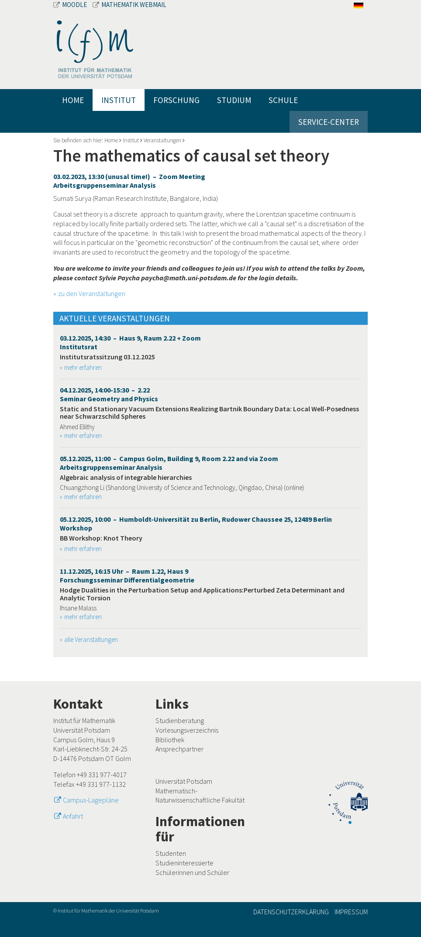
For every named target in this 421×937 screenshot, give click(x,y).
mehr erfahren (83, 367)
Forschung (176, 100)
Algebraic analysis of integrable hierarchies (126, 477)
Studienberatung (179, 720)
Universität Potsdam (183, 781)
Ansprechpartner (179, 748)
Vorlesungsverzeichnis (186, 730)
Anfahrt (73, 816)
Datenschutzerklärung (291, 911)
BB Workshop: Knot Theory (101, 538)
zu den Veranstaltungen (91, 293)
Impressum (351, 911)
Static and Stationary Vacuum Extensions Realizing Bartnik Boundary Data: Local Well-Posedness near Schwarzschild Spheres (209, 412)
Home (73, 100)
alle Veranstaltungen (91, 639)
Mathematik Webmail (129, 4)
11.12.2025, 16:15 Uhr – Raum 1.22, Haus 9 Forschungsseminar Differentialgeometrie (127, 575)
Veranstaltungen (162, 140)
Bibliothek (169, 739)
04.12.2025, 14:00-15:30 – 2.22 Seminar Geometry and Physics (109, 394)
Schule (283, 100)
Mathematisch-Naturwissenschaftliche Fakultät (200, 795)
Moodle (70, 4)
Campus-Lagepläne (91, 800)
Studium (234, 100)
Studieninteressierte (184, 862)
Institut (118, 100)
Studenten (170, 853)
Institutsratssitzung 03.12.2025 (107, 356)
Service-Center (328, 122)
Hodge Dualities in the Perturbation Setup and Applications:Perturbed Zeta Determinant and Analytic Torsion (202, 594)
